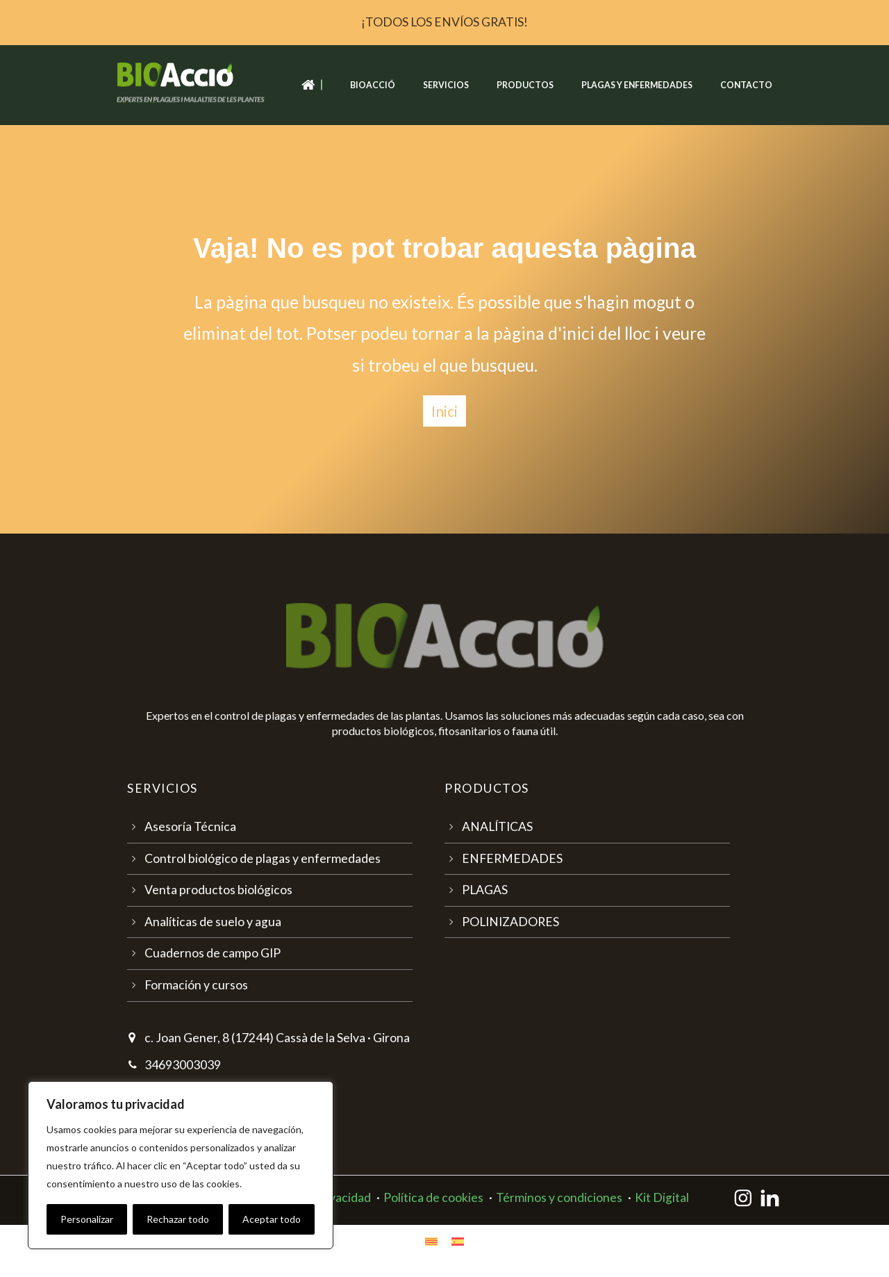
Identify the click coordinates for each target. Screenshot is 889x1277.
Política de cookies (433, 1197)
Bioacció (372, 85)
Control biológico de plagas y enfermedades (262, 858)
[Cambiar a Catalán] (431, 1240)
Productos (525, 85)
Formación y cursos (196, 985)
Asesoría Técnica (190, 826)
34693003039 (182, 1064)
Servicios (446, 85)
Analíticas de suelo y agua (212, 921)
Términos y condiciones (559, 1197)
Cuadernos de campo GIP (212, 953)
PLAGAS (485, 889)
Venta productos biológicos (218, 889)
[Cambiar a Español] (457, 1240)
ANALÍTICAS (497, 826)
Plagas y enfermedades (636, 85)
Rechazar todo (178, 1219)
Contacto (746, 85)
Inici (444, 411)
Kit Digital (662, 1197)
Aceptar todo (271, 1219)
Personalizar (86, 1219)
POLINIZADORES (510, 921)
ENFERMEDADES (512, 858)
